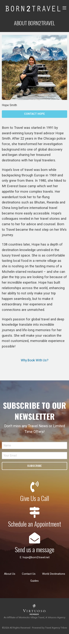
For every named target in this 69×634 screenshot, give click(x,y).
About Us (9, 573)
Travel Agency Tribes (56, 627)
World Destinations (53, 573)
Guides (34, 580)
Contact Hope (34, 113)
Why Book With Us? (34, 360)
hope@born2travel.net (36, 557)
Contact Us (29, 573)
